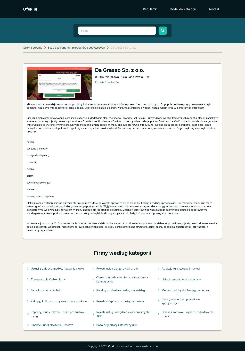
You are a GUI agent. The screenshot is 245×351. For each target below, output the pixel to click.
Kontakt (213, 9)
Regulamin (150, 9)
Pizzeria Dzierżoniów (107, 82)
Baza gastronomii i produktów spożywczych (76, 47)
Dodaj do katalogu (183, 9)
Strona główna (32, 47)
